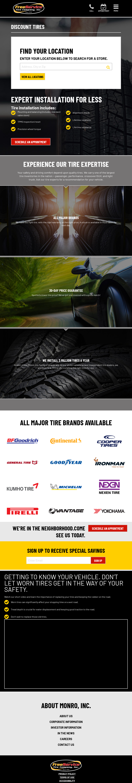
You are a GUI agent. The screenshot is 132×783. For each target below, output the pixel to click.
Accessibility (67, 780)
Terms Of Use (67, 777)
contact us (66, 744)
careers (66, 739)
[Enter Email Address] (58, 560)
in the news (66, 733)
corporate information (66, 721)
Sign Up (98, 560)
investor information (66, 727)
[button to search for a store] (108, 67)
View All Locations (32, 77)
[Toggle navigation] (116, 8)
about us (66, 716)
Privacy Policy (67, 773)
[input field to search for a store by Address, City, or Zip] (66, 66)
